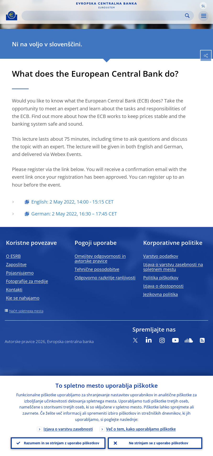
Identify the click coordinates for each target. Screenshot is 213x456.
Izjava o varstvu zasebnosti (68, 429)
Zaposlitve (16, 264)
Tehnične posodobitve (97, 269)
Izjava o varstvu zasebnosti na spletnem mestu (173, 267)
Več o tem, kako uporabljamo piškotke (141, 429)
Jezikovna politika (160, 294)
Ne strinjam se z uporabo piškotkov (158, 443)
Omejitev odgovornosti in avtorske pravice (100, 258)
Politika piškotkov (160, 277)
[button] (203, 5)
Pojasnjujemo (20, 273)
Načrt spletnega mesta (26, 311)
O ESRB (13, 256)
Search (187, 15)
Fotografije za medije (27, 281)
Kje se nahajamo (22, 298)
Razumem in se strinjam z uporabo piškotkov (61, 443)
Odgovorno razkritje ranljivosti (105, 277)
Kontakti (14, 289)
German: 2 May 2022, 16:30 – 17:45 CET (74, 213)
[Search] (103, 15)
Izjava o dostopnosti (163, 286)
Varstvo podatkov (160, 256)
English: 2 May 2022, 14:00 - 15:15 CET (73, 201)
